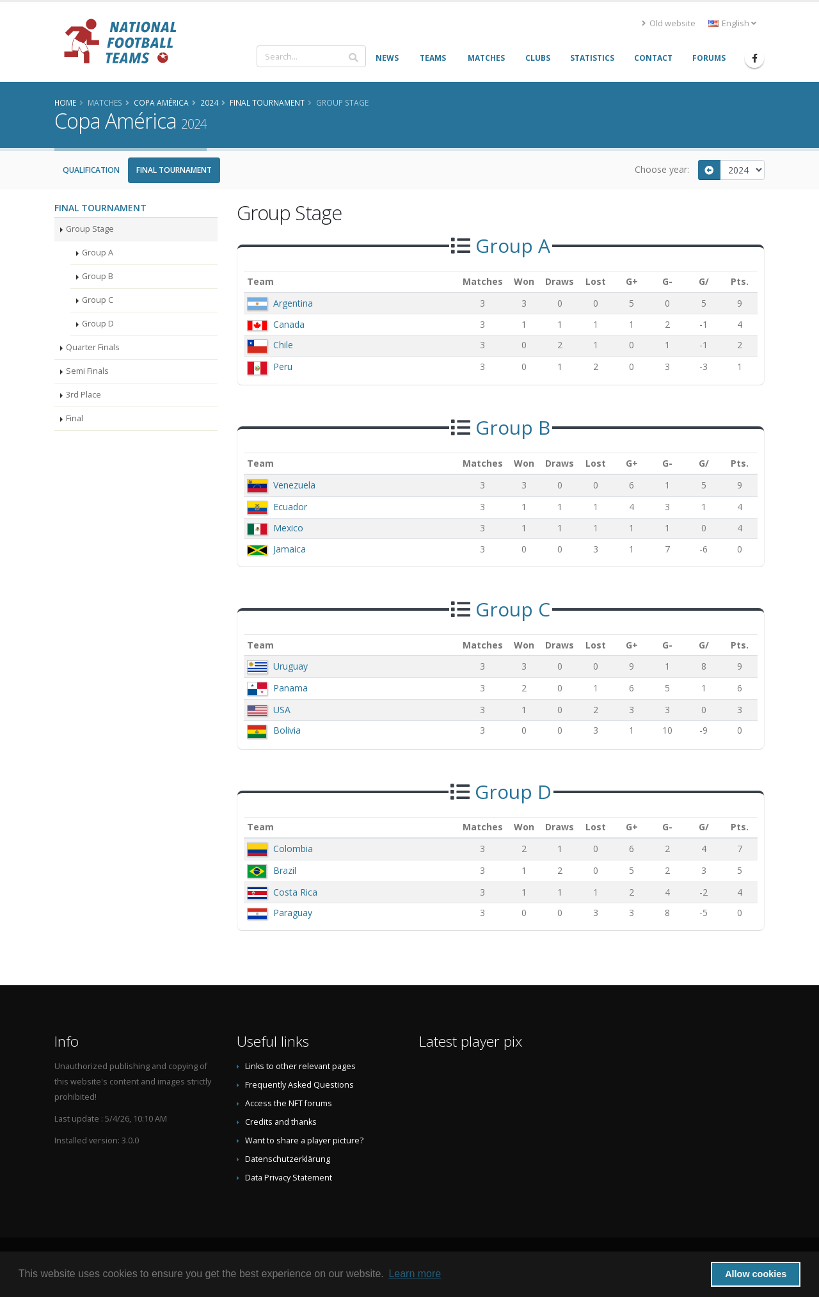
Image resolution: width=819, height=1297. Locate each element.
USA (281, 710)
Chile (283, 345)
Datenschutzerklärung (287, 1159)
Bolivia (287, 730)
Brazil (284, 870)
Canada (289, 324)
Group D (98, 323)
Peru (282, 366)
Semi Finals (87, 371)
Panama (290, 688)
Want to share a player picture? (304, 1140)
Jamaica (289, 549)
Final (74, 418)
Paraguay (292, 912)
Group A (97, 252)
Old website (669, 23)
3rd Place (83, 394)
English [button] (732, 23)
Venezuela (294, 485)
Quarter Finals (93, 347)
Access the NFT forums (288, 1103)
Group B (97, 276)
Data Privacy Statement (288, 1177)
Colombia (293, 848)
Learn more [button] (414, 1273)
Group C (97, 299)
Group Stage (90, 228)
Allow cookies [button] (755, 1274)
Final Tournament (174, 170)
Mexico (288, 528)
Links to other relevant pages (300, 1066)
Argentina (293, 303)
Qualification (91, 170)
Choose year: (662, 169)
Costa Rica (295, 892)
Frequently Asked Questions (299, 1084)
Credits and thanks (281, 1121)
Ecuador (290, 507)
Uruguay (290, 666)
